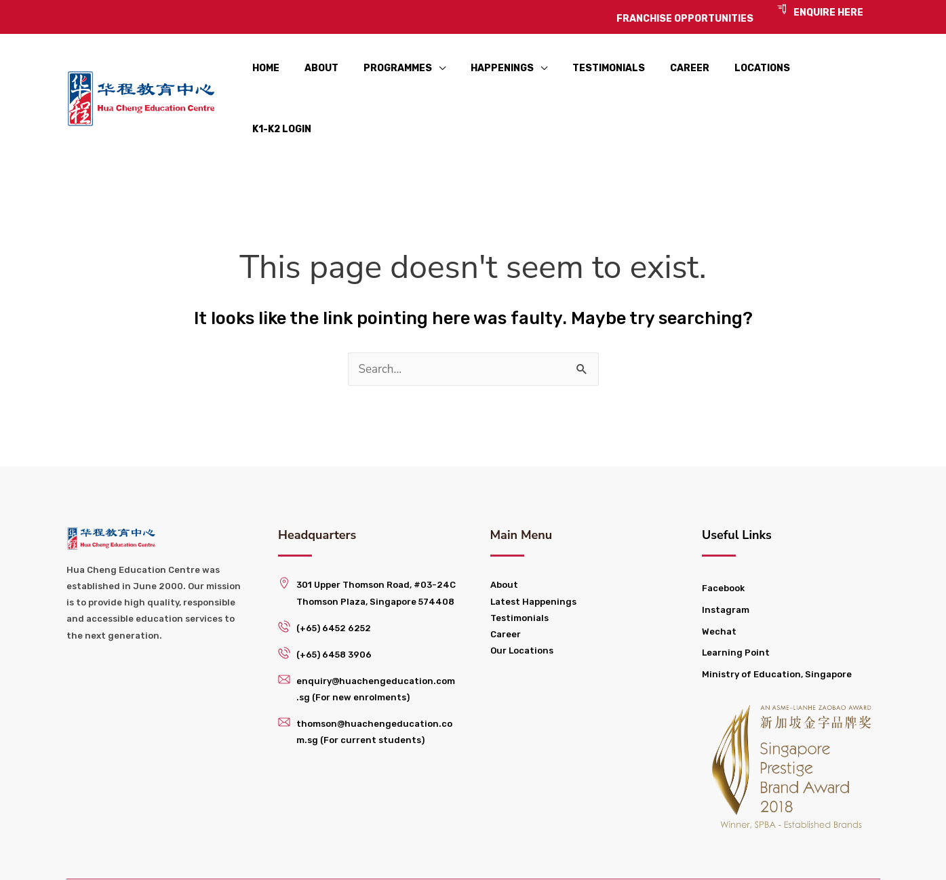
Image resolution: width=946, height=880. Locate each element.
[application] (445, 75)
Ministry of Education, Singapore (777, 626)
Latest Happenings (533, 553)
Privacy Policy (697, 856)
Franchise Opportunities (566, 856)
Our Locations (521, 602)
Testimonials (519, 570)
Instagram (725, 562)
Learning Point (736, 605)
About (504, 537)
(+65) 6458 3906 (334, 606)
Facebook (723, 541)
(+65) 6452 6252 (333, 580)
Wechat (719, 583)
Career (505, 586)
